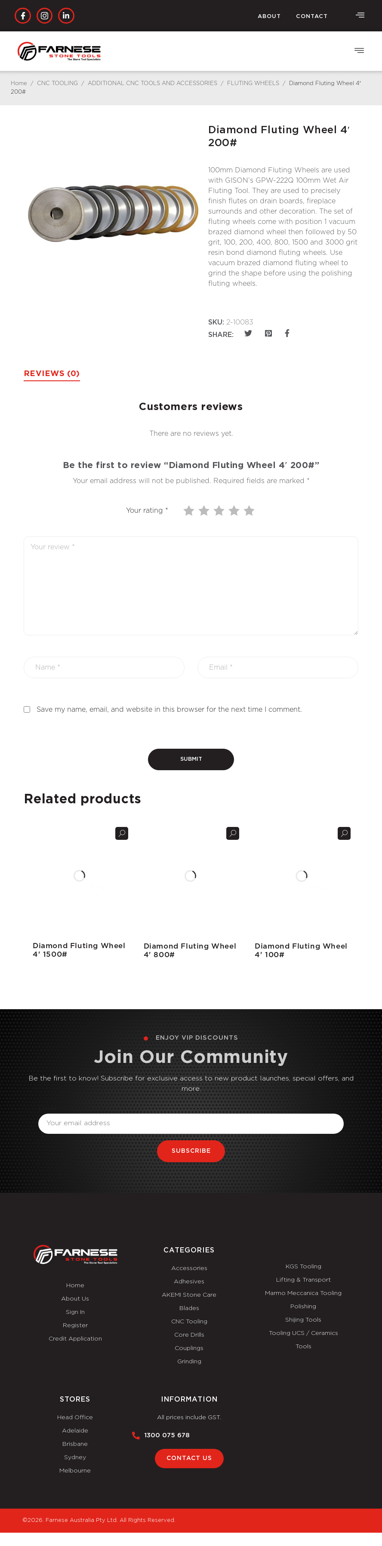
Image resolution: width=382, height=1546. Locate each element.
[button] (359, 51)
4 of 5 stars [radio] (234, 510)
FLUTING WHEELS (253, 83)
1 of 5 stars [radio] (189, 510)
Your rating (147, 510)
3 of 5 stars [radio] (219, 510)
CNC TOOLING (57, 83)
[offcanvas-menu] (360, 15)
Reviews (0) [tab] (52, 374)
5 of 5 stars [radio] (249, 510)
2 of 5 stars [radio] (204, 510)
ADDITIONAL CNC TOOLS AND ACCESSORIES (152, 83)
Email (47, 1108)
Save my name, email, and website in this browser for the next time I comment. (169, 709)
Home (19, 83)
